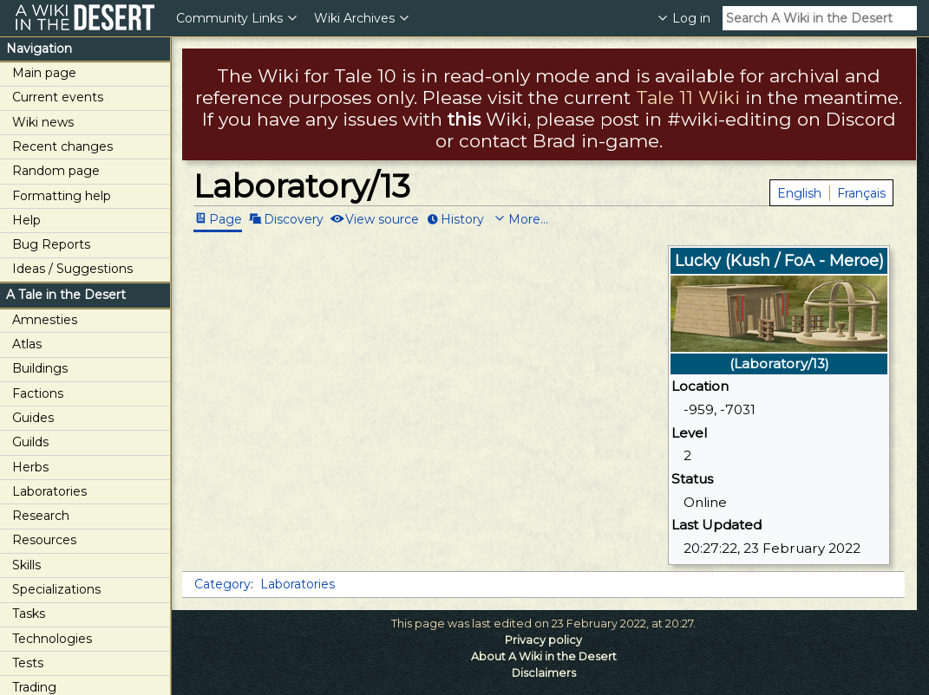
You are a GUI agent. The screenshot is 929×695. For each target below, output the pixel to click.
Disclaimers (544, 672)
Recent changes (62, 146)
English (799, 193)
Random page (56, 171)
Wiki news (43, 122)
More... (528, 218)
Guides (33, 417)
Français (861, 193)
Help (26, 220)
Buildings (40, 368)
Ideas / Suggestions (72, 268)
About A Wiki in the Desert (544, 656)
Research (40, 515)
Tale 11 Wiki (688, 97)
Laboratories (49, 491)
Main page (44, 73)
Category (222, 584)
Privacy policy (543, 639)
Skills (26, 565)
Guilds (30, 442)
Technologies (52, 638)
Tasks (28, 613)
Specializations (56, 589)
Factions (37, 393)
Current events (57, 97)
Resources (44, 540)
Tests (27, 663)
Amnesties (44, 320)
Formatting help (61, 196)
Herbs (30, 467)
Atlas (27, 344)
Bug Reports (51, 244)
